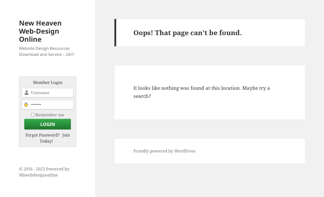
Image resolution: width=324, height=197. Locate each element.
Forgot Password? (43, 135)
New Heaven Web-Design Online (40, 31)
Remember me (49, 115)
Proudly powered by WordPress (164, 151)
